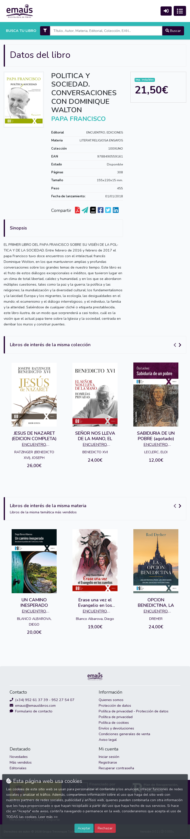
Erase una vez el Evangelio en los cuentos (95, 605)
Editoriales (18, 768)
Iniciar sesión (109, 756)
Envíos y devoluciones (116, 728)
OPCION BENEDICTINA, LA (156, 602)
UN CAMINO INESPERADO (34, 602)
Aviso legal (108, 739)
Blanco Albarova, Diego (95, 618)
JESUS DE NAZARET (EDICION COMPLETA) (34, 436)
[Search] (106, 30)
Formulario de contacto (31, 711)
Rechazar (105, 828)
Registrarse (108, 762)
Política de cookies (114, 722)
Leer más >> (48, 817)
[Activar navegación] (180, 11)
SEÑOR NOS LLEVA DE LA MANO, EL (95, 436)
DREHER (156, 618)
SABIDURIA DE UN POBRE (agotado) (156, 436)
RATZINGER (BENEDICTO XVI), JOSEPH (34, 455)
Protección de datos (115, 705)
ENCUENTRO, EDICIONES (104, 132)
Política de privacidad (116, 716)
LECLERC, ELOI (155, 452)
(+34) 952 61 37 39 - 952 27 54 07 (42, 699)
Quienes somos (111, 699)
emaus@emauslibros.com (33, 705)
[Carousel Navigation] (178, 345)
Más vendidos (21, 762)
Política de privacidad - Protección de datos (133, 711)
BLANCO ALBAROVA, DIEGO (34, 621)
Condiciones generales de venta (124, 733)
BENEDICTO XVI (95, 452)
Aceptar (84, 828)
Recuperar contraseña (116, 768)
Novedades (19, 756)
